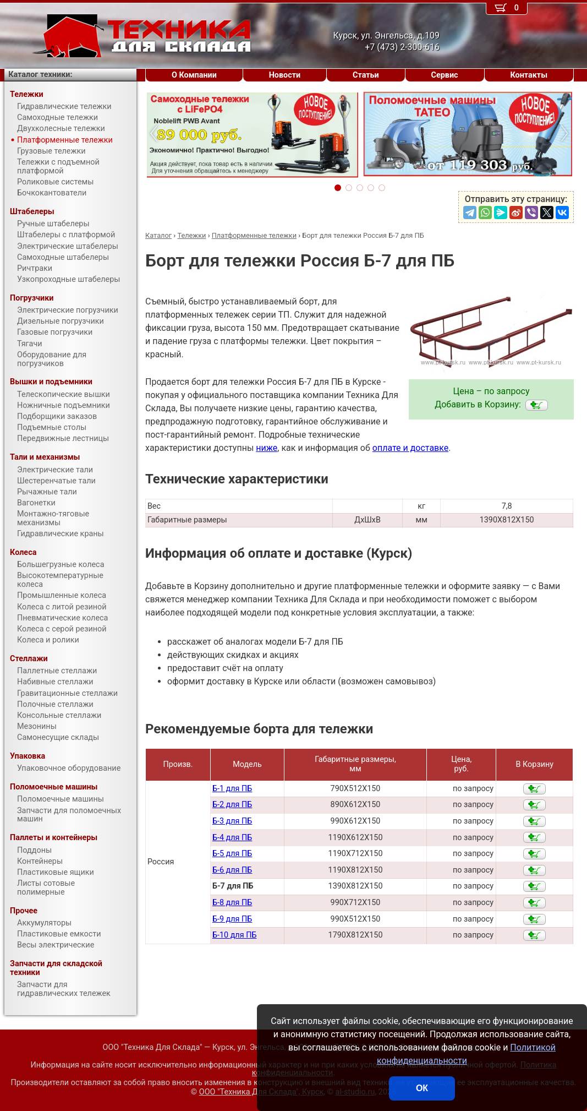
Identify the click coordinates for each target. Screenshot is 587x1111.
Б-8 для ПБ (232, 902)
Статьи (366, 75)
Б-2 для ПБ (232, 804)
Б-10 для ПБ (234, 935)
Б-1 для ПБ (232, 788)
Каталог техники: (40, 74)
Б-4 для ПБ (232, 837)
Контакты (528, 75)
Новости (285, 75)
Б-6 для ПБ (232, 870)
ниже (266, 448)
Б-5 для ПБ (232, 853)
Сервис (444, 75)
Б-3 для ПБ (232, 821)
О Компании (194, 75)
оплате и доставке (410, 448)
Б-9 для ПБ (232, 919)
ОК (422, 1088)
